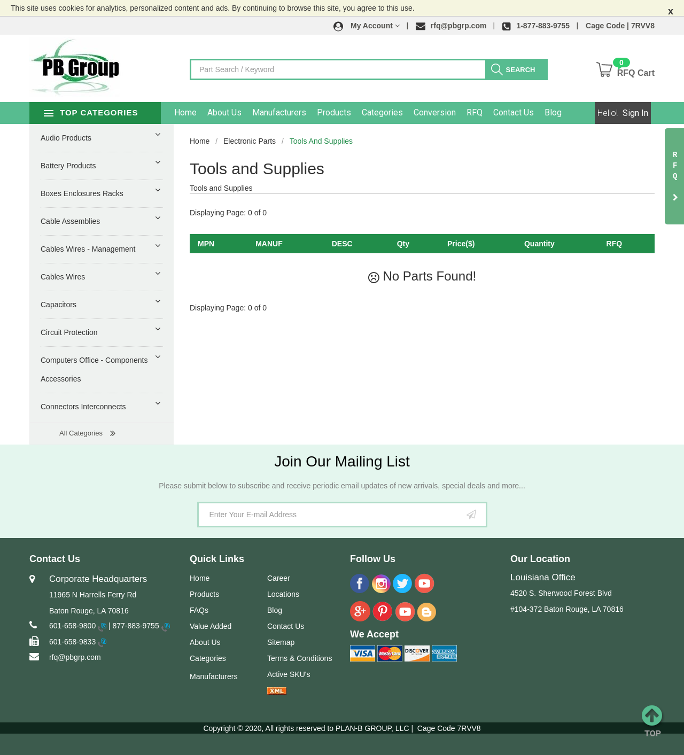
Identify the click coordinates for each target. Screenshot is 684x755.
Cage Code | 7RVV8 (620, 25)
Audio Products (66, 138)
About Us (237, 112)
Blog (565, 112)
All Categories (81, 433)
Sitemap (280, 642)
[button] (366, 25)
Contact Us (526, 112)
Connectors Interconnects (83, 406)
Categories (395, 112)
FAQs (199, 610)
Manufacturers (292, 112)
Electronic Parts (249, 141)
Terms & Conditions (299, 658)
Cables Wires (63, 277)
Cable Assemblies (70, 221)
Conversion (447, 112)
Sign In (635, 113)
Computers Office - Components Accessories (94, 369)
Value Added (210, 626)
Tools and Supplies (321, 141)
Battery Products (68, 165)
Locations (283, 594)
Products (347, 112)
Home (198, 112)
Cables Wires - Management (88, 249)
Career (278, 578)
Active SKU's (288, 674)
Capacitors (58, 304)
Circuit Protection (69, 332)
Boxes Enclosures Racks (82, 193)
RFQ (487, 112)
